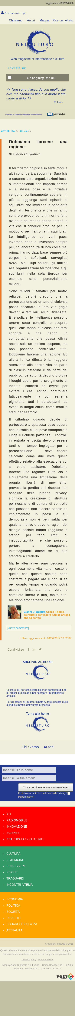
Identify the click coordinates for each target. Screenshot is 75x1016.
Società (13, 911)
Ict (8, 814)
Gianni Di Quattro (35, 611)
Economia (14, 899)
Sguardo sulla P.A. (22, 924)
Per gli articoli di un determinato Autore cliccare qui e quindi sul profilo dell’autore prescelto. (37, 703)
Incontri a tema (19, 884)
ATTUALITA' (8, 131)
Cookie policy (29, 959)
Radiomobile (16, 820)
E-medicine (15, 859)
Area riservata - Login (15, 13)
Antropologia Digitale (25, 839)
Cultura (13, 853)
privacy (62, 793)
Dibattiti (13, 918)
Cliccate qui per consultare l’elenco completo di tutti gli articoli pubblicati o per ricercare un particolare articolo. (36, 692)
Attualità (24, 131)
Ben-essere (16, 866)
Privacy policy (45, 959)
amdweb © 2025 (65, 944)
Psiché (12, 872)
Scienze (12, 832)
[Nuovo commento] (18, 628)
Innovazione (16, 826)
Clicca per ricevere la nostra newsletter (45, 787)
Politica (13, 905)
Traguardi (15, 878)
